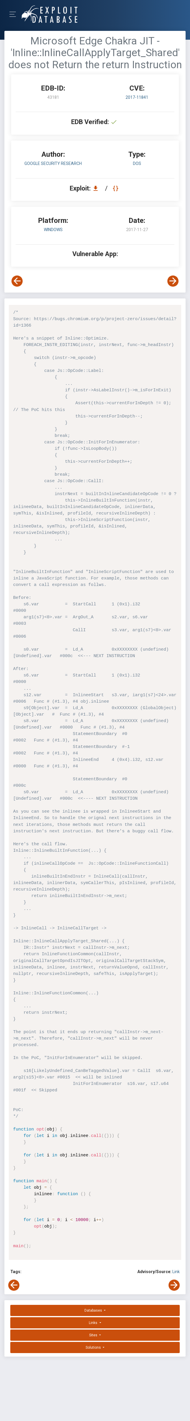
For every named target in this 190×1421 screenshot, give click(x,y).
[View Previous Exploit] (17, 281)
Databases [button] (93, 1310)
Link (176, 1271)
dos (137, 163)
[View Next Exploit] (173, 281)
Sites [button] (93, 1335)
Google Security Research (53, 163)
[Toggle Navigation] (14, 14)
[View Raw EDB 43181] (116, 188)
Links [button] (93, 1323)
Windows (53, 229)
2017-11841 (137, 97)
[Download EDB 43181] (97, 188)
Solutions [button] (94, 1347)
